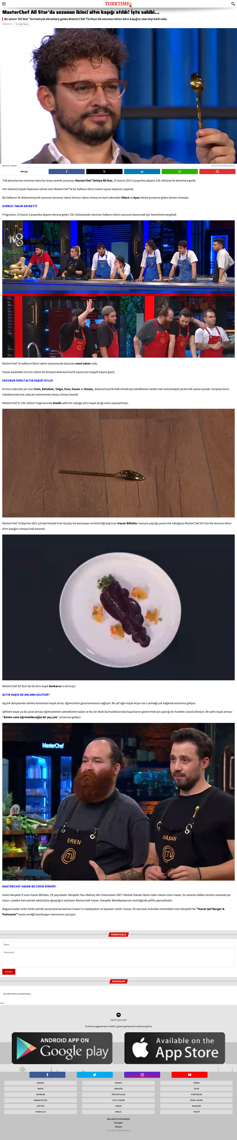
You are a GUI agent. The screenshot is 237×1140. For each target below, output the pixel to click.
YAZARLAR (40, 1094)
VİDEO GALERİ (196, 1100)
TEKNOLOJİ (40, 1112)
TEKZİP (196, 1112)
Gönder (9, 971)
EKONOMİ (196, 1106)
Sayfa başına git (118, 1017)
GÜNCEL (40, 1083)
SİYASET (118, 1083)
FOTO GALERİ (118, 1100)
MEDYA (40, 1088)
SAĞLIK (118, 1106)
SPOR (196, 1088)
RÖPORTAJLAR (118, 1094)
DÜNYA (196, 1083)
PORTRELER (196, 1094)
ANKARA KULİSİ (40, 1100)
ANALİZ (118, 1112)
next (2, 1003)
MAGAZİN (118, 1088)
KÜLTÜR (40, 1106)
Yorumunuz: (118, 958)
